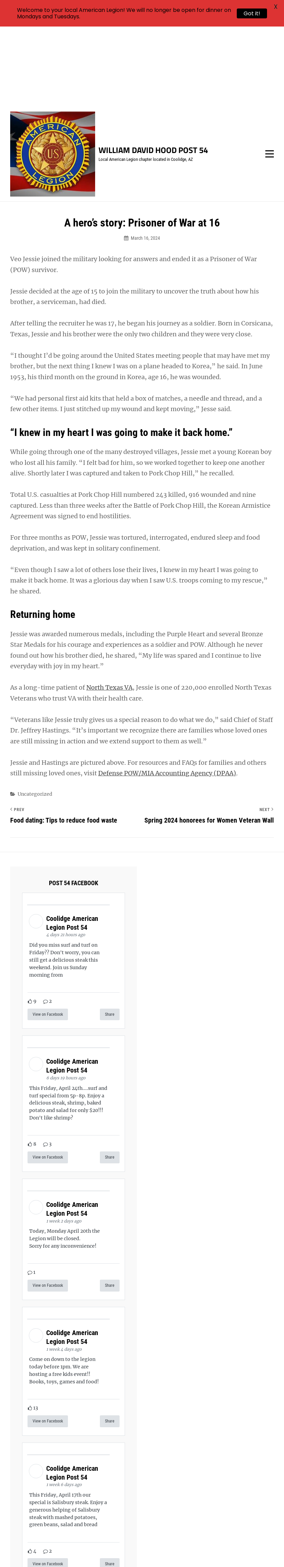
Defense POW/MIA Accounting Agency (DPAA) (167, 693)
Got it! (252, 13)
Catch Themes (246, 1550)
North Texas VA (109, 607)
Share (109, 934)
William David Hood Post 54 (153, 70)
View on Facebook (48, 934)
